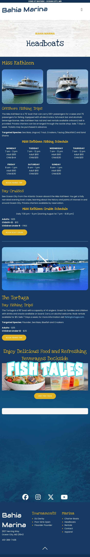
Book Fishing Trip (14, 182)
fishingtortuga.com (74, 317)
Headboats (70, 513)
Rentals (68, 516)
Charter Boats (71, 509)
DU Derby (39, 509)
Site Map (73, 549)
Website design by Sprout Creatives (45, 552)
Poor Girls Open (42, 513)
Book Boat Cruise (14, 232)
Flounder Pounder (43, 516)
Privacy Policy (60, 549)
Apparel (68, 523)
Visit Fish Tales (45, 396)
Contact (68, 519)
